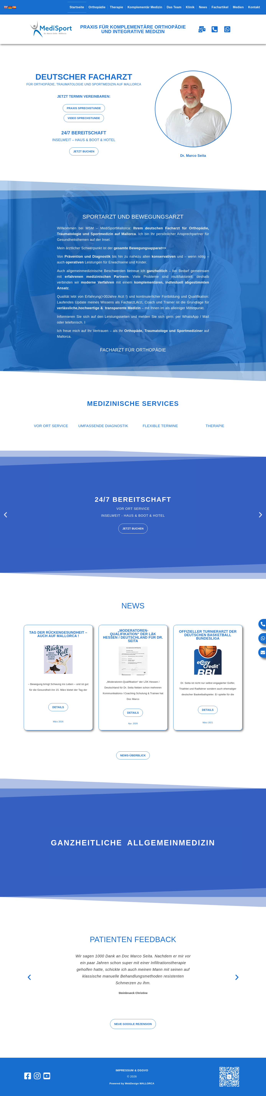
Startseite (77, 7)
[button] (5, 514)
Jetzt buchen (132, 528)
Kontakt (254, 7)
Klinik (190, 7)
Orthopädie (97, 7)
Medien (238, 7)
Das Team (174, 7)
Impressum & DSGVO (132, 1070)
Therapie (116, 7)
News (203, 7)
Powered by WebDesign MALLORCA (132, 1083)
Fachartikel (220, 7)
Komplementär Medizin (145, 7)
